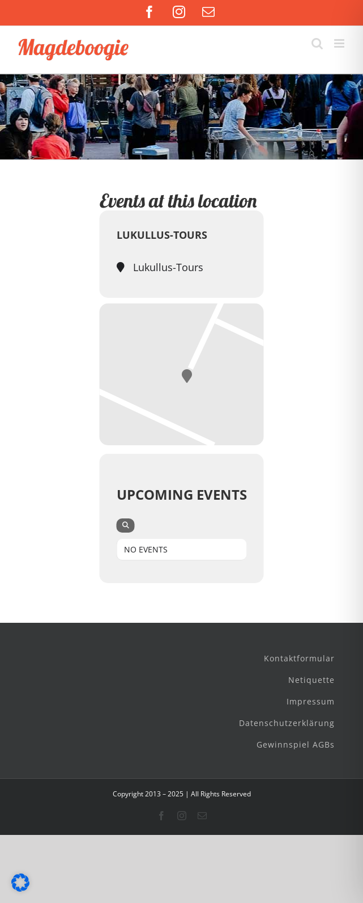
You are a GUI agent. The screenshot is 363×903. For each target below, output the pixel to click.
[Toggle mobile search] (317, 43)
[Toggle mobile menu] (340, 43)
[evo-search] (126, 525)
